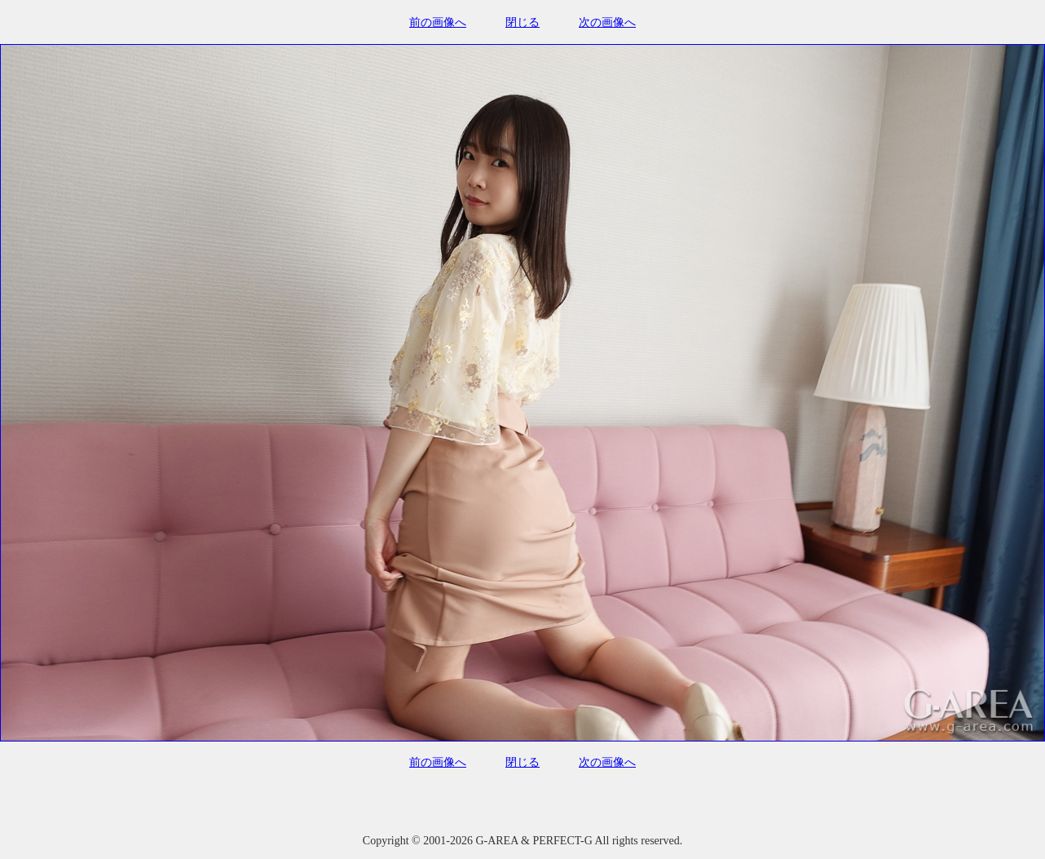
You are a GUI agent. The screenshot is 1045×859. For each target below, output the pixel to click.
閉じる (522, 22)
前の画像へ (437, 22)
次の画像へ (607, 22)
